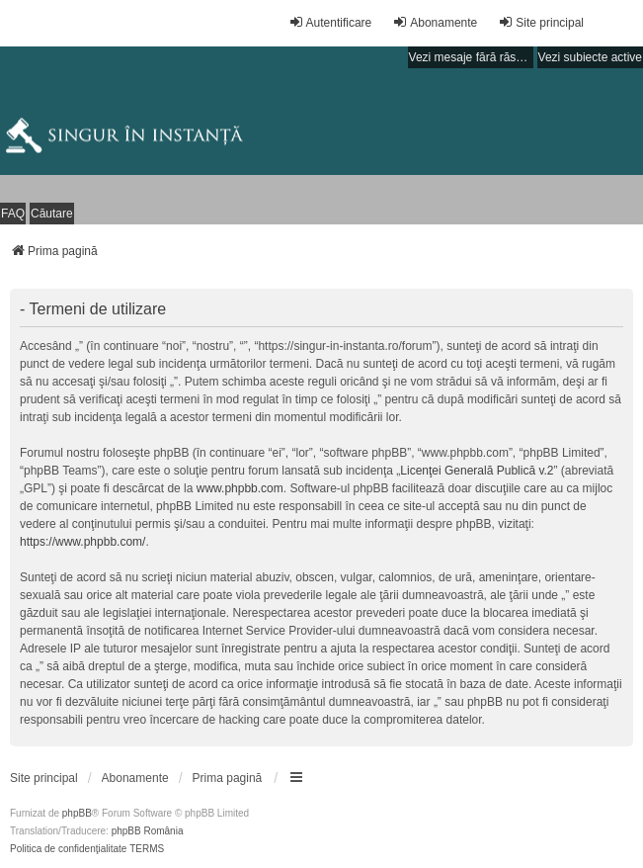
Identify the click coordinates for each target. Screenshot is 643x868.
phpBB (77, 813)
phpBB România (148, 830)
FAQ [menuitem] (13, 213)
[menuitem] (44, 778)
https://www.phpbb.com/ (82, 542)
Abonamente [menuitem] (434, 22)
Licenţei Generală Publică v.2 (476, 470)
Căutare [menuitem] (52, 213)
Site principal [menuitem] (541, 22)
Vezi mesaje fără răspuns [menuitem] (471, 57)
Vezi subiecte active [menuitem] (590, 57)
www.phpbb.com (240, 488)
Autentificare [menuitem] (330, 22)
